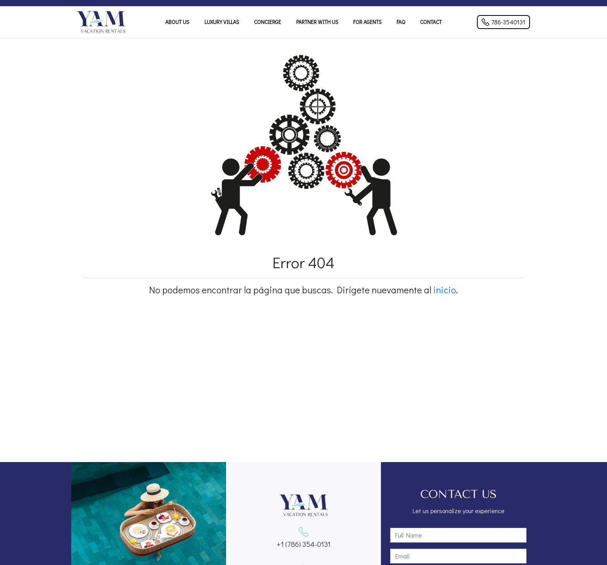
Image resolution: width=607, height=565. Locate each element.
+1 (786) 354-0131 (304, 544)
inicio (444, 290)
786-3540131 (503, 22)
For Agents (367, 22)
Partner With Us (317, 22)
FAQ (400, 22)
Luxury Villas (221, 22)
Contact (431, 22)
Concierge (267, 22)
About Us (177, 22)
